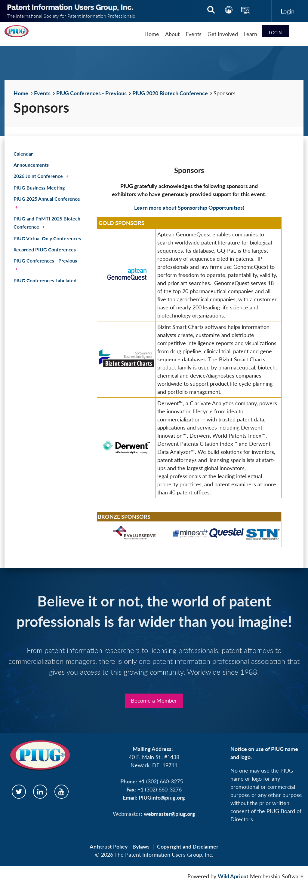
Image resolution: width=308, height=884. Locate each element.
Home (21, 93)
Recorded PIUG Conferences (45, 249)
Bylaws (140, 846)
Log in (287, 11)
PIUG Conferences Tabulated (45, 280)
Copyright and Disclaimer (187, 846)
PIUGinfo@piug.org (162, 797)
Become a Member (154, 700)
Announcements (31, 165)
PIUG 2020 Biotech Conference (170, 93)
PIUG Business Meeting (39, 187)
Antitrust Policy (109, 846)
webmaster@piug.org (169, 813)
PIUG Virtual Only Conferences (47, 238)
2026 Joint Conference (38, 176)
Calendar (23, 153)
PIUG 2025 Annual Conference (47, 199)
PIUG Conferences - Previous (91, 93)
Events (42, 93)
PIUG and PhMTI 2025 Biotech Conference (47, 222)
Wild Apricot (233, 876)
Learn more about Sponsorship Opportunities (188, 207)
